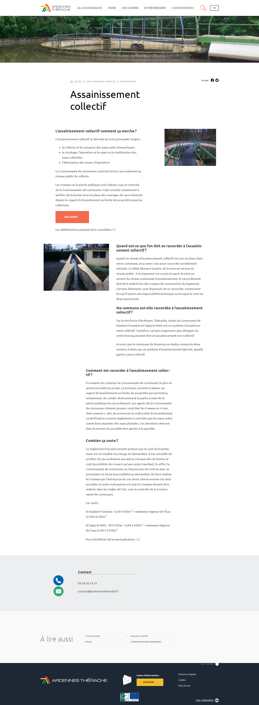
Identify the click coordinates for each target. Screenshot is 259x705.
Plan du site (184, 685)
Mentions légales (187, 674)
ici (113, 229)
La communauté (89, 7)
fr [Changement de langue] (214, 8)
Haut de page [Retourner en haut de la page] (207, 664)
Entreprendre (155, 7)
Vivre (112, 7)
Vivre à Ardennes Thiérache (102, 81)
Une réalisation (207, 700)
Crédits (182, 680)
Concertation (183, 7)
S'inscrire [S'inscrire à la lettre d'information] (148, 682)
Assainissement (92, 636)
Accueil (77, 81)
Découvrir (130, 7)
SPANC (88, 642)
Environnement (128, 81)
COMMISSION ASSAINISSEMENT (146, 642)
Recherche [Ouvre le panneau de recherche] (203, 8)
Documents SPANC (139, 636)
